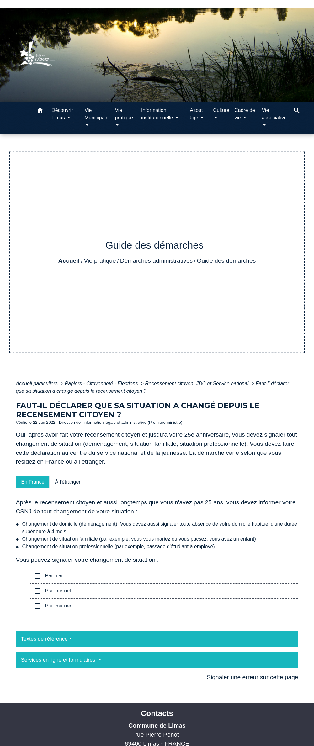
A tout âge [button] (196, 114)
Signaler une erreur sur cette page (252, 677)
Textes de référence (44, 639)
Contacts (157, 713)
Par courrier (53, 606)
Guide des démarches (226, 260)
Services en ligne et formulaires (59, 660)
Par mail (49, 576)
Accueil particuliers (37, 383)
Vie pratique (100, 260)
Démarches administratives (156, 260)
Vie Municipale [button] (97, 114)
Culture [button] (221, 110)
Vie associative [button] (274, 114)
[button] (40, 111)
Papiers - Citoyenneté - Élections (102, 383)
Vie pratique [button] (124, 114)
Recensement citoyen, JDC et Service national (197, 383)
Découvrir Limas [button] (62, 114)
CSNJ (24, 511)
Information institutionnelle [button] (157, 114)
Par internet (52, 591)
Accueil (69, 260)
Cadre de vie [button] (244, 114)
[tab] (33, 482)
